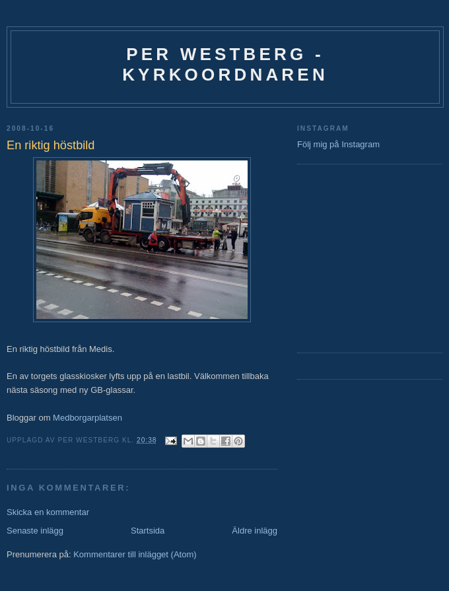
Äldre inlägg (254, 531)
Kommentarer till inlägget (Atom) (134, 554)
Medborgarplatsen (87, 418)
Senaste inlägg (35, 531)
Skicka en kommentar (48, 512)
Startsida (147, 531)
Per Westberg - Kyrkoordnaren (225, 64)
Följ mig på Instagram (338, 144)
